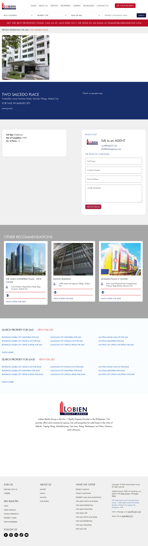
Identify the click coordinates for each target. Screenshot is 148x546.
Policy (114, 496)
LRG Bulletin (88, 5)
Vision (42, 493)
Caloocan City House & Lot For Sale (66, 341)
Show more (8, 352)
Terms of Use (125, 493)
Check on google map (91, 93)
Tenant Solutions (83, 493)
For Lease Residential (84, 505)
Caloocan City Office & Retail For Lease (67, 374)
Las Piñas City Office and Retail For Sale (116, 345)
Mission (43, 497)
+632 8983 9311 (67, 23)
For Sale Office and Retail (86, 517)
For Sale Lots (81, 529)
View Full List (45, 329)
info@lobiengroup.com (111, 148)
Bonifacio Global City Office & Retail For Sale (22, 345)
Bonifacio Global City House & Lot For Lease (21, 367)
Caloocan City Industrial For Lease (66, 370)
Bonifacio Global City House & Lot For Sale (21, 341)
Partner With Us (10, 489)
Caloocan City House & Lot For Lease (67, 367)
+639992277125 (109, 145)
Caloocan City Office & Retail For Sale (67, 345)
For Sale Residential (84, 521)
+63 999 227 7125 (134, 512)
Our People (44, 501)
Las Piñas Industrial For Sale (111, 341)
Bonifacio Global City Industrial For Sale (20, 337)
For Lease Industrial (84, 509)
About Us (43, 5)
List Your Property (125, 5)
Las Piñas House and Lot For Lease (113, 367)
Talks (6, 506)
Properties (65, 5)
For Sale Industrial (84, 525)
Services (54, 5)
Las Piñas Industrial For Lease (111, 370)
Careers (77, 5)
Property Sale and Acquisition (88, 497)
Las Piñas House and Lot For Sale (113, 337)
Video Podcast (10, 510)
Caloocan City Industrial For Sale (65, 337)
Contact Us (102, 5)
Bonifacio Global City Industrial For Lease (21, 370)
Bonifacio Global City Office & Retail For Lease (22, 374)
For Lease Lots (81, 513)
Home (33, 5)
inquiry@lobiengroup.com (124, 23)
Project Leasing (82, 489)
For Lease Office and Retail (87, 501)
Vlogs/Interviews (11, 514)
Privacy (135, 493)
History (43, 489)
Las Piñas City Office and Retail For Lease (116, 374)
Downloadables (10, 522)
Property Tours (10, 518)
